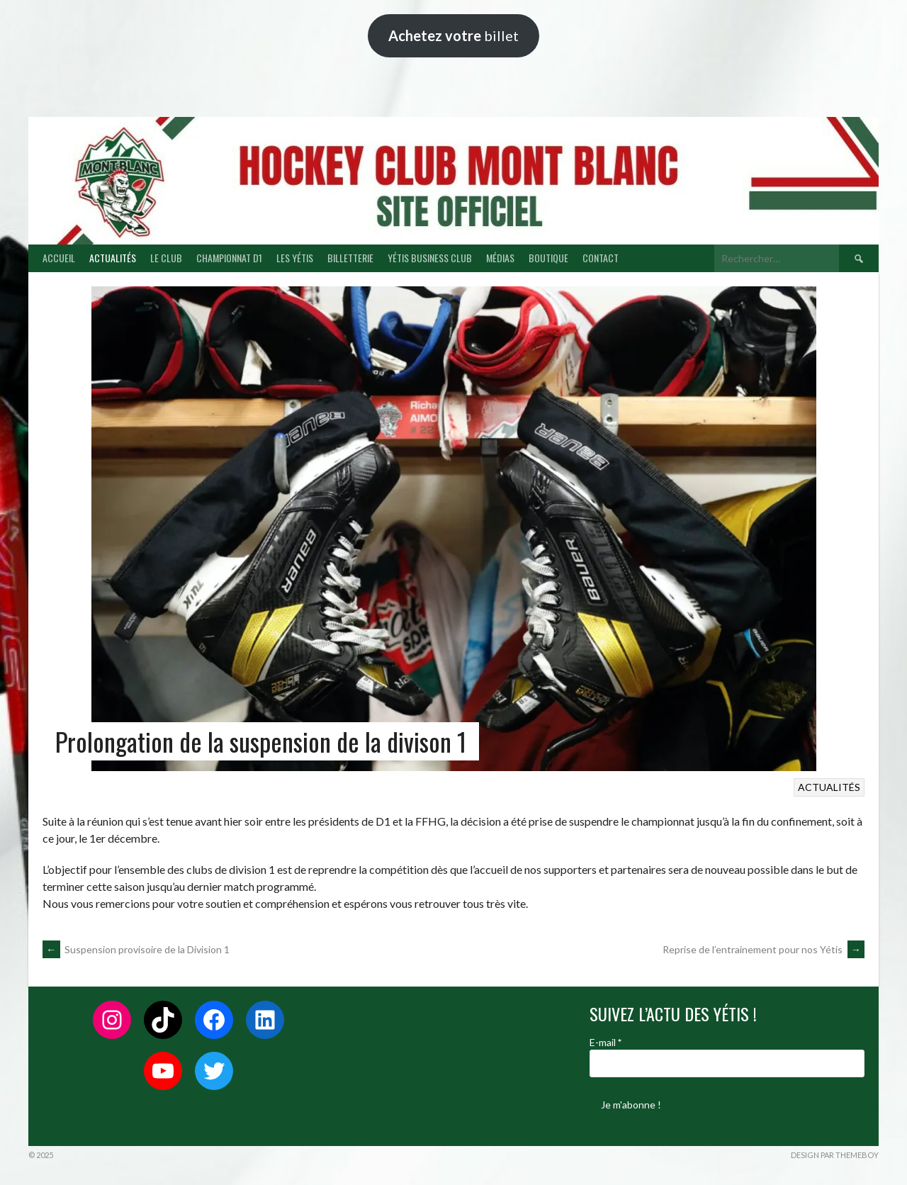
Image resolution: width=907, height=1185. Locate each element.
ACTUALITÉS (112, 257)
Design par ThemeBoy (835, 1154)
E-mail (605, 1042)
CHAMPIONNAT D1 (229, 257)
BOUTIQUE (548, 257)
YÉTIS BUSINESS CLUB (430, 257)
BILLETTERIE (350, 257)
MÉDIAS (500, 257)
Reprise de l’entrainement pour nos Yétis (763, 949)
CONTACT (600, 257)
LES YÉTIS (294, 257)
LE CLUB (166, 257)
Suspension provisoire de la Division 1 (136, 949)
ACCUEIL (59, 257)
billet (453, 35)
